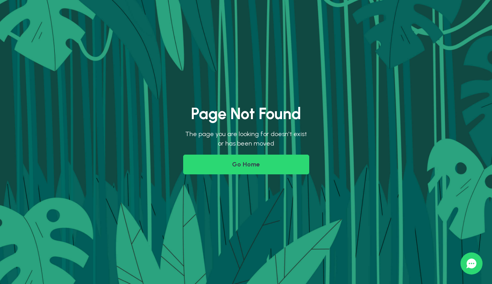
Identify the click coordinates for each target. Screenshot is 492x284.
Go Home (246, 164)
